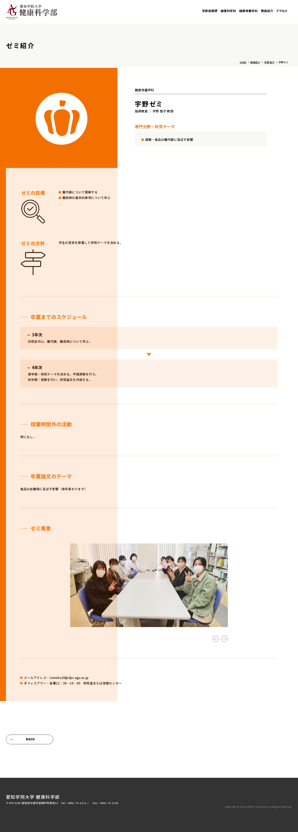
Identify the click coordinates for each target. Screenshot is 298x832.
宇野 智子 (269, 62)
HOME (243, 62)
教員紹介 (255, 62)
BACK (30, 739)
